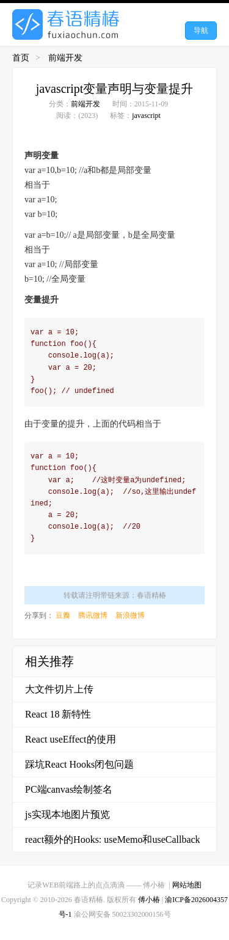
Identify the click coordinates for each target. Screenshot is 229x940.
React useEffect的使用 (70, 739)
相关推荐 (49, 661)
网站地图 (187, 885)
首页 (20, 57)
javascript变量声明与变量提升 (115, 88)
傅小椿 (149, 899)
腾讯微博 (92, 615)
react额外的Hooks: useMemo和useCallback (112, 839)
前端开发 (65, 57)
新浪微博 (130, 615)
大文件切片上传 (59, 689)
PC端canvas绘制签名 (68, 789)
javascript (146, 115)
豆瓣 (63, 615)
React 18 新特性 (58, 714)
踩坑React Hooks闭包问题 (79, 764)
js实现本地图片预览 (67, 814)
